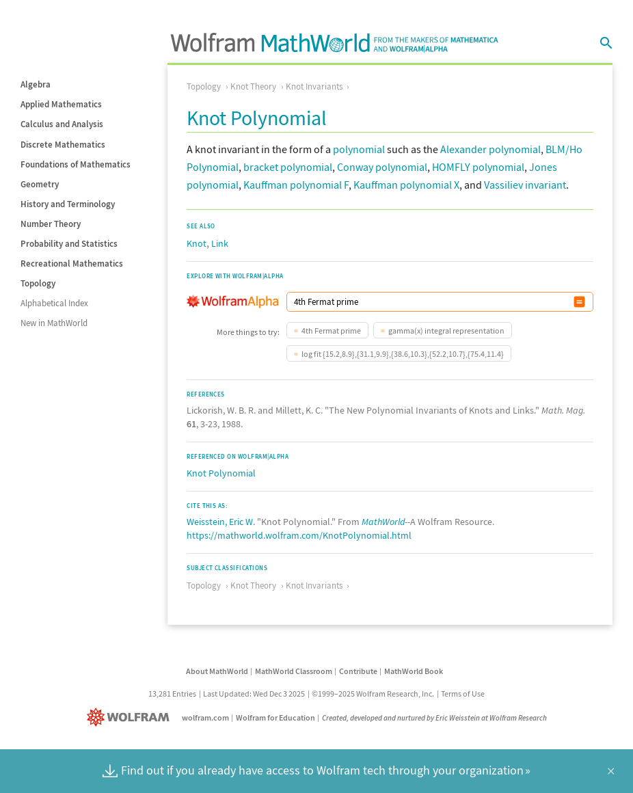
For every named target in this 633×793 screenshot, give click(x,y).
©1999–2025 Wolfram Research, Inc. (373, 693)
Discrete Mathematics (63, 144)
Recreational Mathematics (72, 263)
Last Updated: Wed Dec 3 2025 (254, 693)
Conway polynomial (382, 167)
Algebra (36, 84)
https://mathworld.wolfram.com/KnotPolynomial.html (299, 535)
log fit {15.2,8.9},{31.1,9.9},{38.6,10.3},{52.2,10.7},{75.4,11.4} (402, 354)
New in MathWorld (54, 323)
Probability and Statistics (69, 244)
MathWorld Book (413, 671)
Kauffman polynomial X (406, 184)
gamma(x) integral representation (446, 330)
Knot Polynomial (221, 473)
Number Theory (51, 224)
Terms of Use (463, 693)
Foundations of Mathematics (76, 164)
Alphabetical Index (54, 303)
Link (219, 243)
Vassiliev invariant (525, 184)
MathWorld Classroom (293, 671)
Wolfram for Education (275, 717)
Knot (196, 243)
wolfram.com (205, 717)
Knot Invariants (314, 86)
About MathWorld (217, 671)
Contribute (358, 671)
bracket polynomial (287, 167)
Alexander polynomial (490, 149)
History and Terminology (68, 204)
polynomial (359, 149)
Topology (38, 283)
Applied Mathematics (61, 104)
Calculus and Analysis (62, 124)
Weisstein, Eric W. (221, 521)
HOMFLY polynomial (478, 167)
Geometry (40, 184)
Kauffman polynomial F (296, 184)
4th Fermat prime (331, 330)
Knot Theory (253, 86)
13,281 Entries (172, 693)
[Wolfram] (131, 717)
